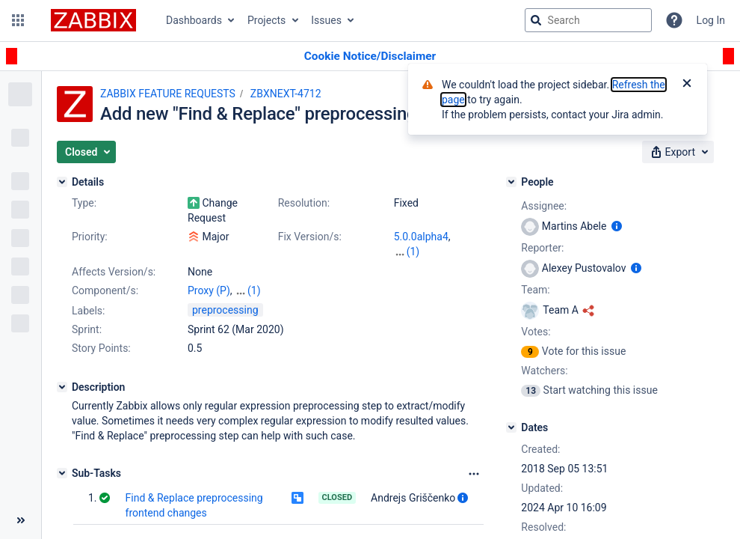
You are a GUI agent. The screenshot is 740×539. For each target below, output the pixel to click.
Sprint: (87, 329)
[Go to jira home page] (93, 20)
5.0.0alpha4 (421, 237)
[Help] (674, 20)
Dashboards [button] (194, 20)
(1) (413, 252)
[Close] (686, 84)
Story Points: (101, 348)
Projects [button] (266, 20)
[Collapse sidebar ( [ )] (20, 520)
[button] (17, 20)
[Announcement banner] (370, 56)
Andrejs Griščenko (413, 498)
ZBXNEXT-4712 (285, 94)
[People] (511, 182)
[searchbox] (588, 20)
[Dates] (511, 427)
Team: (535, 290)
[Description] (62, 387)
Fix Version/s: (310, 237)
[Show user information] (463, 498)
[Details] (62, 182)
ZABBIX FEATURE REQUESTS (167, 94)
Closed (337, 497)
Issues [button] (326, 20)
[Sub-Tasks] (62, 473)
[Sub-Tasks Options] (474, 474)
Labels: (88, 311)
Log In (711, 20)
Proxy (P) (209, 290)
